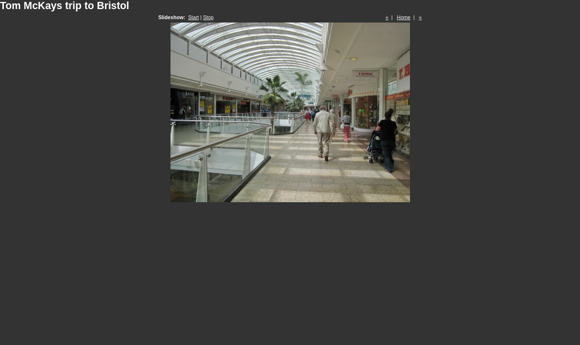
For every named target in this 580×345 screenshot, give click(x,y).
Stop (208, 17)
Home (403, 17)
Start (193, 17)
